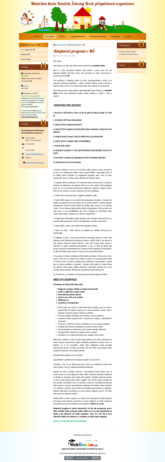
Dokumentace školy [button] (97, 36)
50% (69, 458)
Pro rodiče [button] (49, 36)
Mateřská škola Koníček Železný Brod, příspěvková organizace (82, 4)
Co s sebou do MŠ (28, 50)
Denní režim (26, 59)
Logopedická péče (78, 36)
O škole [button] (36, 36)
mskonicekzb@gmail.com (34, 154)
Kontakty (128, 36)
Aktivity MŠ (25, 54)
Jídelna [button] (62, 36)
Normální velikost (82, 458)
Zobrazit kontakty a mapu (34, 163)
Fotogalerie (115, 36)
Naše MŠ (25, 86)
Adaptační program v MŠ (30, 45)
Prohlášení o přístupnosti (82, 435)
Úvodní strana (61, 45)
